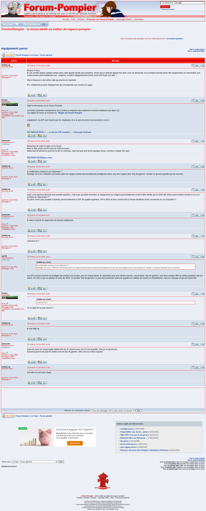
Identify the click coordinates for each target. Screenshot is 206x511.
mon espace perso (128, 447)
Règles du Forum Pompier (70, 113)
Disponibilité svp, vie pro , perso (134, 432)
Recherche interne (168, 9)
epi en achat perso (128, 444)
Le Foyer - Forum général (41, 55)
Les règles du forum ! (36, 132)
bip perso (124, 441)
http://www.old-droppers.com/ (39, 158)
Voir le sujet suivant (197, 49)
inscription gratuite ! (174, 38)
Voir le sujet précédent (196, 51)
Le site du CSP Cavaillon (59, 132)
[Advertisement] (39, 38)
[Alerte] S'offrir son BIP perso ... (133, 438)
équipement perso (14, 48)
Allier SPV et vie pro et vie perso (134, 435)
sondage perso (126, 429)
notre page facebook (82, 132)
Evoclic (93, 498)
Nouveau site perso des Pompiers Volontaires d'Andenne (144, 450)
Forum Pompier (22, 55)
